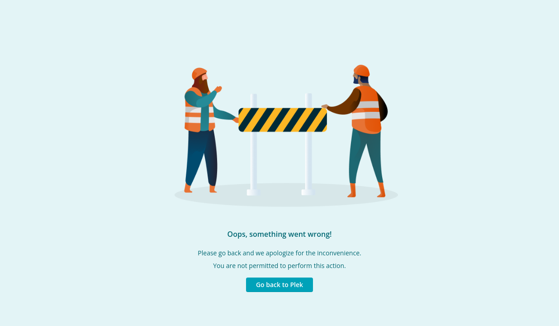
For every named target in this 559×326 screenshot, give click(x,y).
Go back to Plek (279, 284)
